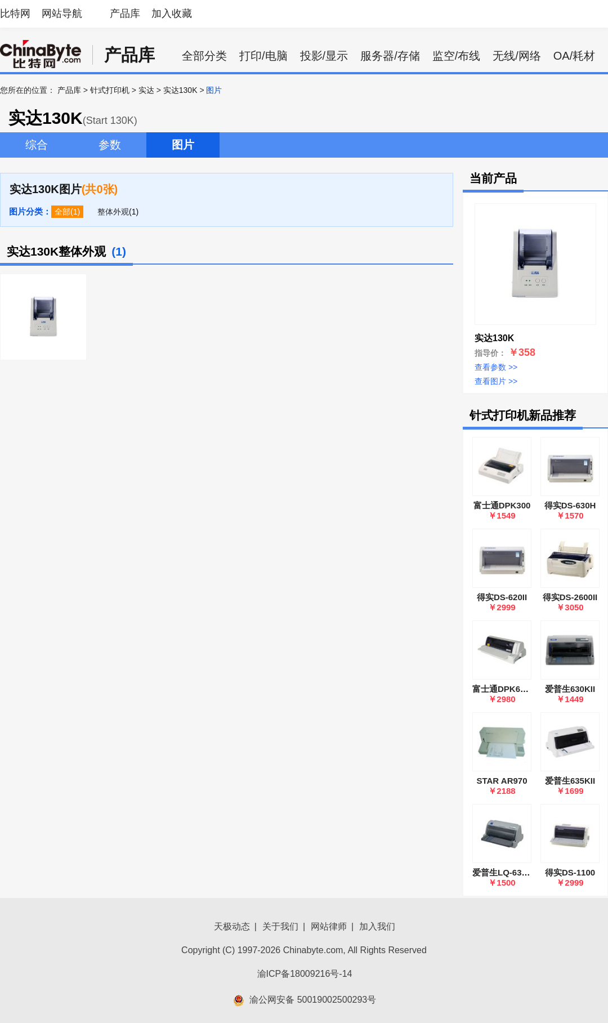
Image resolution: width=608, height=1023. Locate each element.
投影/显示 (324, 56)
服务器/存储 (390, 56)
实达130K (180, 90)
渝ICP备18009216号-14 (304, 974)
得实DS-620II (502, 597)
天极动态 (232, 926)
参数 (110, 145)
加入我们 (377, 926)
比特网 (15, 13)
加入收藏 (171, 13)
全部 (62, 211)
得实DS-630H (570, 505)
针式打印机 (109, 90)
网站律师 (329, 926)
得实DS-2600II (570, 597)
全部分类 (204, 56)
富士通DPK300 (502, 505)
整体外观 (113, 211)
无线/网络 (517, 56)
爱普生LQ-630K (502, 872)
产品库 (125, 13)
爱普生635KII (570, 780)
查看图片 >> (496, 381)
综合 (36, 145)
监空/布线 (456, 56)
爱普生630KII (570, 689)
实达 (146, 90)
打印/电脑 (263, 56)
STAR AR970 (501, 780)
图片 (183, 145)
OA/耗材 (574, 56)
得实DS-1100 (570, 872)
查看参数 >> (496, 367)
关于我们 (280, 926)
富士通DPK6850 (503, 689)
